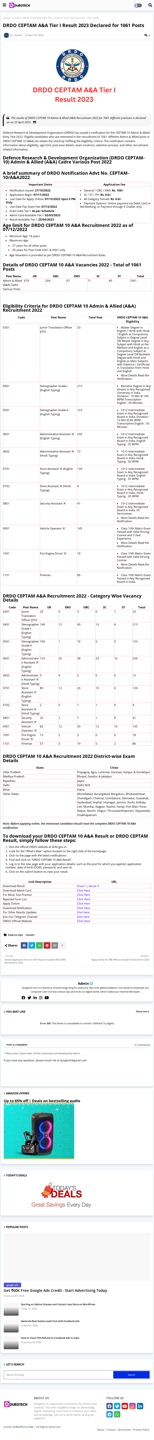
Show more (142, 1011)
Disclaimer (124, 1429)
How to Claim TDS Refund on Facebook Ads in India (50, 1338)
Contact (111, 1429)
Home (6, 18)
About (101, 1429)
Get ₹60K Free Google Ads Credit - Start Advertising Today (55, 1290)
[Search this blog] (58, 1374)
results (16, 18)
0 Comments (142, 1045)
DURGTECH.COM (23, 1427)
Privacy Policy (141, 1429)
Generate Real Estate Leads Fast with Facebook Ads (50, 1321)
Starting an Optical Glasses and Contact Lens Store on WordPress (58, 1304)
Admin (83, 983)
